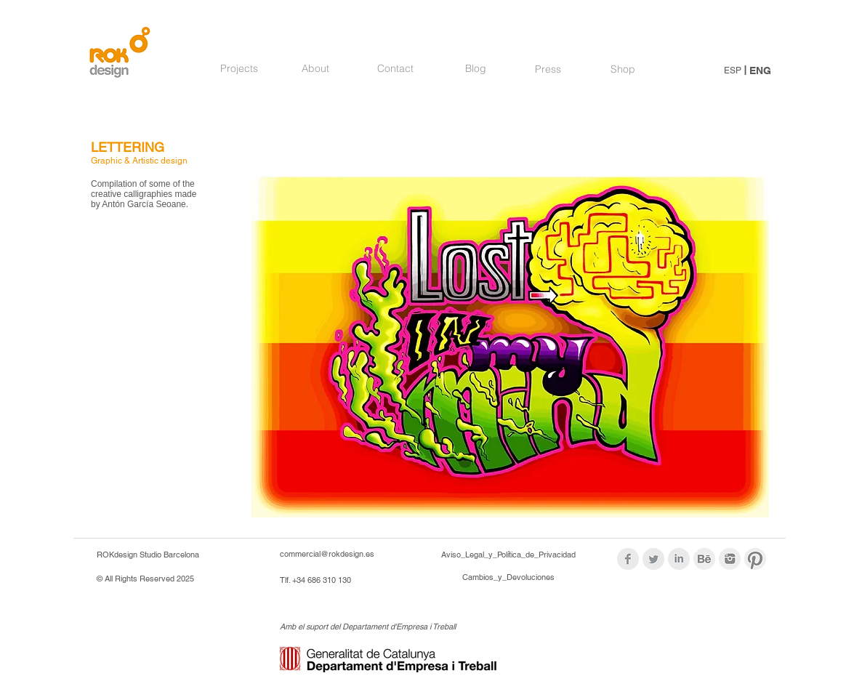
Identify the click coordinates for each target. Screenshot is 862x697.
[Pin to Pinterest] (277, 152)
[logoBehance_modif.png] (704, 559)
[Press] (548, 69)
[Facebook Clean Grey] (628, 559)
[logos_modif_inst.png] (730, 559)
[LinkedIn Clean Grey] (679, 559)
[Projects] (239, 69)
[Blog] (475, 69)
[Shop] (622, 69)
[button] (510, 334)
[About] (315, 69)
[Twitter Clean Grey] (653, 559)
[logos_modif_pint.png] (755, 559)
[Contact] (395, 69)
